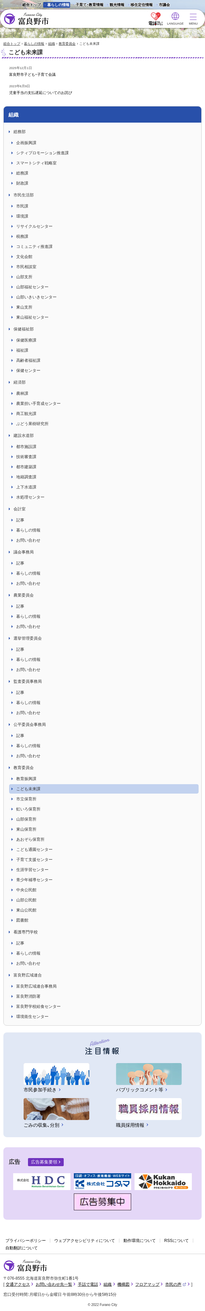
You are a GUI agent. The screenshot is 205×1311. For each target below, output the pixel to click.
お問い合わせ (28, 540)
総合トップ (31, 5)
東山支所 (24, 307)
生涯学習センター (32, 869)
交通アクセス (18, 1284)
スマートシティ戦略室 (36, 163)
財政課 (22, 183)
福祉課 (22, 350)
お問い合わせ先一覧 (54, 1284)
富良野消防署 (28, 996)
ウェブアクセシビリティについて (84, 1240)
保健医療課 (26, 340)
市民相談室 (26, 266)
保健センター (28, 370)
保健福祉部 (23, 329)
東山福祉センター (32, 317)
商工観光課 (26, 413)
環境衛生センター (32, 1016)
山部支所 (24, 277)
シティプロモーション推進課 (42, 153)
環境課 (22, 216)
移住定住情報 (139, 5)
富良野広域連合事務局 (36, 986)
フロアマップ (147, 1284)
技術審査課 (26, 456)
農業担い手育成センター (38, 403)
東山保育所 (26, 829)
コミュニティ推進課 (34, 246)
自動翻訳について (21, 1248)
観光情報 (115, 5)
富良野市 (25, 1266)
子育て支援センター (34, 859)
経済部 (19, 382)
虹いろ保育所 (28, 809)
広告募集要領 (44, 1161)
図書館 (22, 920)
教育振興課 (26, 778)
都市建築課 (26, 467)
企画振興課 (26, 142)
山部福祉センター (32, 287)
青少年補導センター (34, 879)
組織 (51, 43)
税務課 (22, 236)
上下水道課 (26, 487)
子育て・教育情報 (90, 5)
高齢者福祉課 (28, 360)
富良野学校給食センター (38, 1006)
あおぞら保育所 (30, 839)
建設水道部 (23, 435)
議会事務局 (23, 552)
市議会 (164, 5)
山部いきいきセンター (36, 297)
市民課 (22, 206)
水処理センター (30, 497)
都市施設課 (26, 446)
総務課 (22, 173)
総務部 (19, 131)
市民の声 (175, 1284)
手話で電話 (88, 1284)
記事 (20, 520)
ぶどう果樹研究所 (32, 423)
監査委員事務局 (27, 681)
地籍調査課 (26, 477)
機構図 (123, 1284)
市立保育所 (26, 799)
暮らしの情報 (58, 5)
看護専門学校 (25, 932)
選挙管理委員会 (27, 638)
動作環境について (139, 1240)
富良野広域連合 (27, 975)
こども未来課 (28, 789)
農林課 (22, 393)
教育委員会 (67, 43)
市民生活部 (23, 195)
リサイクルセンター (34, 226)
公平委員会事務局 (29, 724)
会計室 (19, 509)
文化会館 (24, 256)
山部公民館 (26, 900)
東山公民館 (26, 910)
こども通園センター (34, 849)
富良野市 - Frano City (26, 19)
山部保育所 (26, 819)
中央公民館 (26, 890)
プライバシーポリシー (25, 1240)
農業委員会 (23, 595)
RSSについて (176, 1240)
